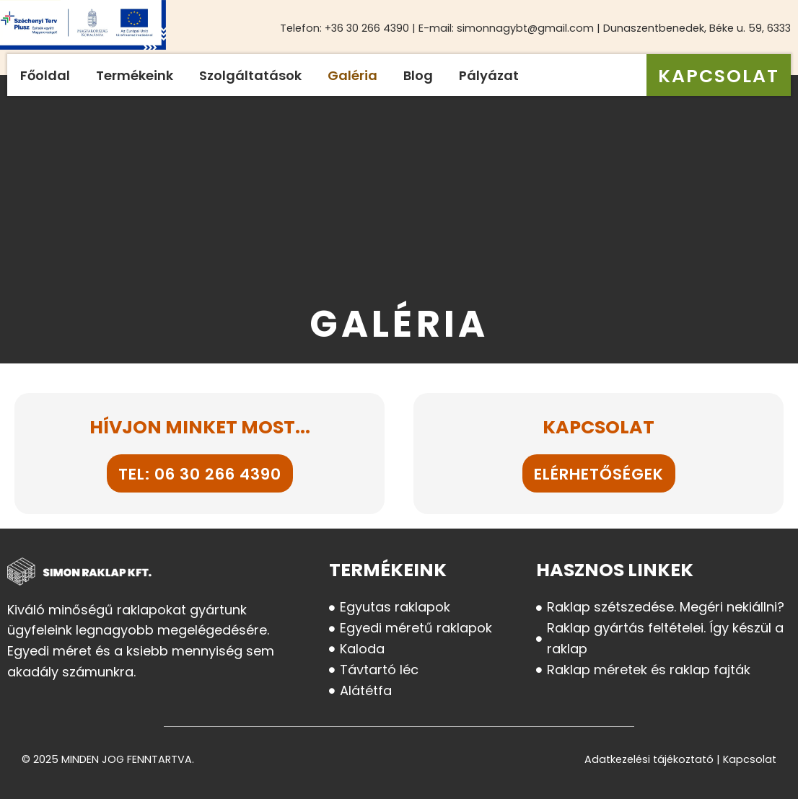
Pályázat (489, 75)
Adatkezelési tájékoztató (649, 759)
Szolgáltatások (250, 75)
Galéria (352, 75)
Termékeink (134, 75)
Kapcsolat (749, 759)
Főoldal (45, 75)
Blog (418, 75)
